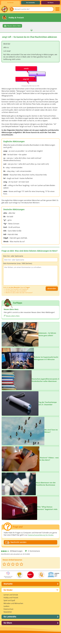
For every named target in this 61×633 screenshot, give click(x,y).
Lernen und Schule (11, 595)
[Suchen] (12, 9)
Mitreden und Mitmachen (13, 603)
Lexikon (6, 606)
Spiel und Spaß (9, 600)
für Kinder (10, 2)
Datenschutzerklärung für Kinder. (41, 535)
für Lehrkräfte (30, 2)
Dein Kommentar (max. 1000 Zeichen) (17, 263)
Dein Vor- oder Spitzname (13, 256)
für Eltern (50, 2)
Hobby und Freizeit (11, 597)
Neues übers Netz (13, 316)
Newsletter (8, 612)
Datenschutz (8, 609)
